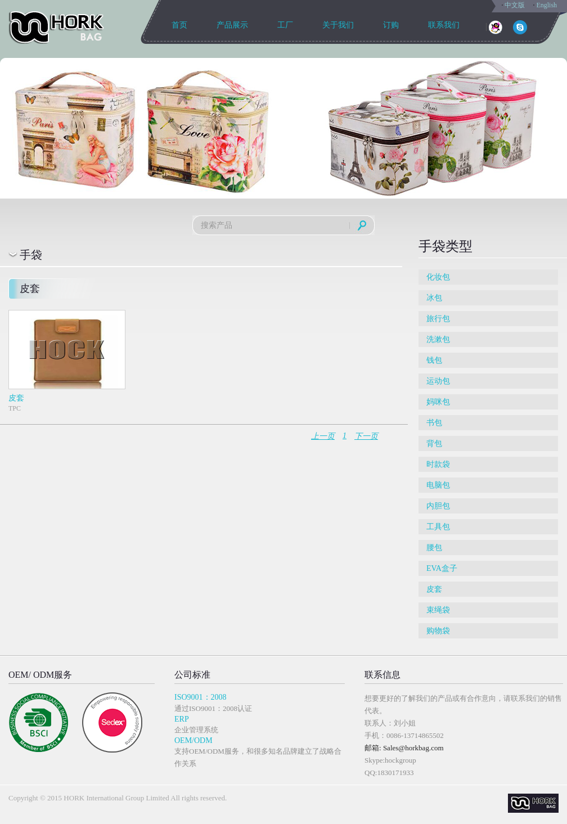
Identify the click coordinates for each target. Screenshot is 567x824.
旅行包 (438, 318)
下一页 (366, 436)
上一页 (323, 436)
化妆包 (438, 277)
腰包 (434, 547)
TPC (66, 361)
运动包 (438, 381)
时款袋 (438, 464)
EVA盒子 (441, 568)
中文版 (515, 5)
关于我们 (338, 25)
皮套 (434, 589)
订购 (391, 25)
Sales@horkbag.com (413, 748)
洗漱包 (438, 339)
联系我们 (444, 25)
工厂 (285, 25)
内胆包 (438, 506)
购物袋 (438, 631)
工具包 (438, 527)
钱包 (434, 360)
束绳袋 (438, 610)
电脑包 (438, 485)
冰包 (434, 298)
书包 (434, 422)
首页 (179, 25)
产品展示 (232, 25)
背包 (434, 443)
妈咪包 (438, 402)
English (546, 5)
